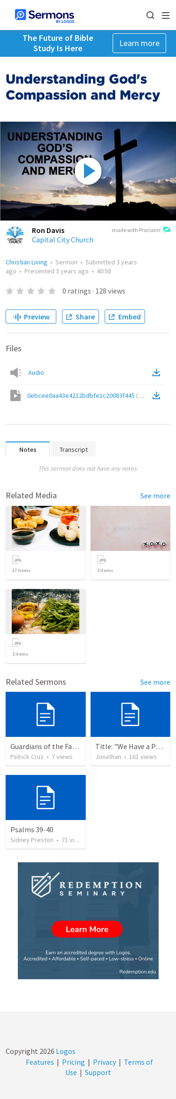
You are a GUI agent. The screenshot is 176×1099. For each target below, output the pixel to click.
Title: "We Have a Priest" (134, 746)
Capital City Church (62, 239)
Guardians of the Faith (45, 746)
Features (40, 1062)
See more (155, 495)
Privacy (104, 1062)
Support (98, 1072)
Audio (36, 372)
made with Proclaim (141, 230)
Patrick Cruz (27, 756)
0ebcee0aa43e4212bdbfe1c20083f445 (89, 395)
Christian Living (26, 262)
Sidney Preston (32, 840)
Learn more (139, 43)
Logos (65, 1051)
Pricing (73, 1062)
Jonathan (108, 756)
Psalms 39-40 (32, 829)
